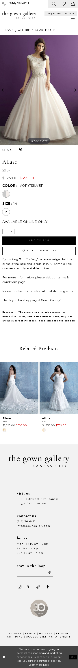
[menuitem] (16, 4)
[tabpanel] (39, 90)
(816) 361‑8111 (26, 521)
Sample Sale (45, 30)
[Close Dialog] (4, 657)
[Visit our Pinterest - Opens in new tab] (29, 587)
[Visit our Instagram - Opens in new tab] (19, 587)
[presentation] (19, 388)
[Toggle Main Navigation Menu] (73, 20)
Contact (64, 633)
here (46, 665)
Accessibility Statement (48, 636)
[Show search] (53, 4)
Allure (24, 30)
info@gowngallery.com (33, 526)
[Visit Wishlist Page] (63, 4)
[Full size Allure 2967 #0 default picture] (39, 90)
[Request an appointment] (60, 13)
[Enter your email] (35, 572)
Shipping (15, 636)
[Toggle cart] (73, 4)
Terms (30, 633)
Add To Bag (39, 240)
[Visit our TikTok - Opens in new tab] (38, 587)
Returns (14, 633)
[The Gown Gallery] (19, 14)
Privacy (46, 633)
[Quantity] (8, 231)
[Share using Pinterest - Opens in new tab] (20, 150)
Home (9, 30)
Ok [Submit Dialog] (73, 657)
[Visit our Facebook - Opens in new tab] (48, 587)
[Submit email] (49, 572)
